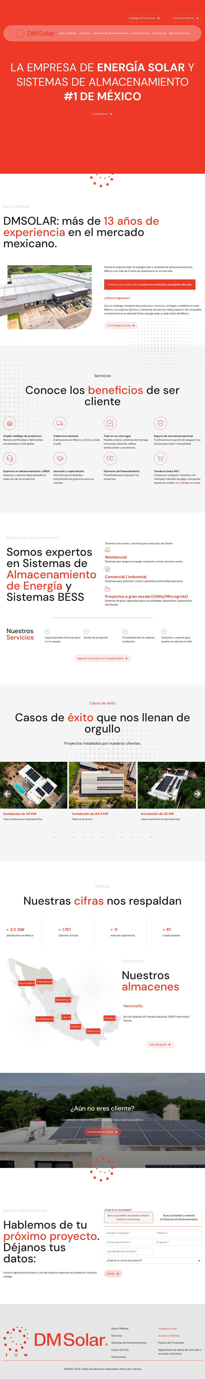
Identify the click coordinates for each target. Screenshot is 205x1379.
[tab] (128, 1217)
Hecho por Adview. (130, 1369)
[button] (7, 794)
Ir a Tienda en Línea (188, 482)
